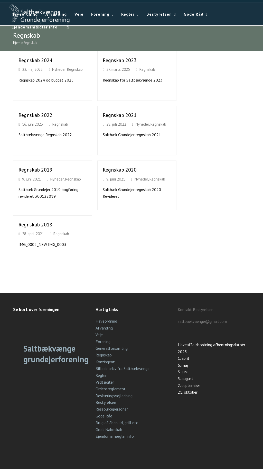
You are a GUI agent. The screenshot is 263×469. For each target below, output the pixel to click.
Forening (103, 341)
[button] (68, 27)
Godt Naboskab (109, 429)
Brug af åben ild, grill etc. (117, 422)
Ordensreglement (111, 388)
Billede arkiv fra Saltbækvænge (122, 368)
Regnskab (75, 69)
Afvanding (104, 328)
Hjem (17, 43)
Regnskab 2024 (35, 60)
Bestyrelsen (106, 402)
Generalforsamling (112, 348)
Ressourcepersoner (112, 409)
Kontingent (105, 361)
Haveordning (106, 321)
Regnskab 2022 (35, 115)
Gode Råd (104, 415)
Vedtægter (105, 382)
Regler (101, 375)
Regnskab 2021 (120, 115)
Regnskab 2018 (35, 224)
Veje (99, 334)
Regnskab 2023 (120, 60)
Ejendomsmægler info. (115, 436)
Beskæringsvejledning (114, 395)
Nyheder (58, 69)
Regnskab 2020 (120, 169)
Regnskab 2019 (35, 169)
